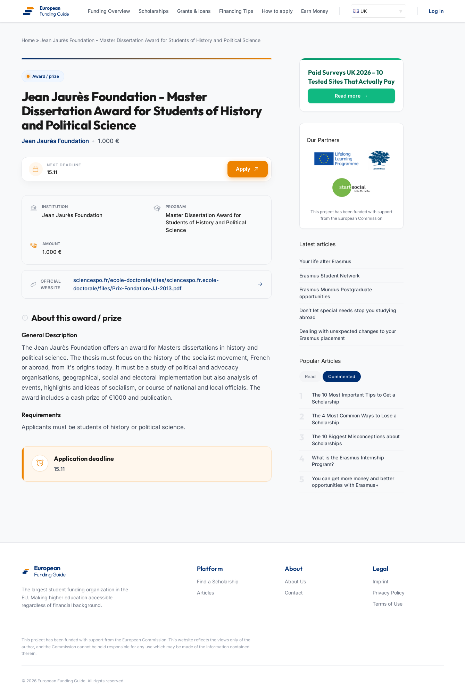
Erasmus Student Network (329, 275)
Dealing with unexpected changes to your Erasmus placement (347, 334)
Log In (436, 11)
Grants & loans (194, 11)
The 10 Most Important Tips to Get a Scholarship (353, 398)
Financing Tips (236, 11)
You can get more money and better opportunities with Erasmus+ (353, 481)
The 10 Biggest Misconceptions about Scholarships (356, 439)
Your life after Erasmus (325, 261)
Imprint (381, 581)
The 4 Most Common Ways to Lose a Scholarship (354, 419)
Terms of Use (387, 604)
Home (28, 40)
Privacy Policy (389, 593)
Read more (351, 96)
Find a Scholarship (218, 581)
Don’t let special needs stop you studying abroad (347, 313)
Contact (294, 593)
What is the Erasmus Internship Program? (348, 461)
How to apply (277, 11)
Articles (205, 593)
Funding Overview (109, 11)
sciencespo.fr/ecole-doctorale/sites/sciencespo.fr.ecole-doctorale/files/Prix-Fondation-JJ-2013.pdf (168, 284)
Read (310, 376)
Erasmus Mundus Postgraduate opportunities (335, 292)
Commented (344, 376)
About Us (295, 581)
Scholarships (154, 11)
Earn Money (314, 11)
